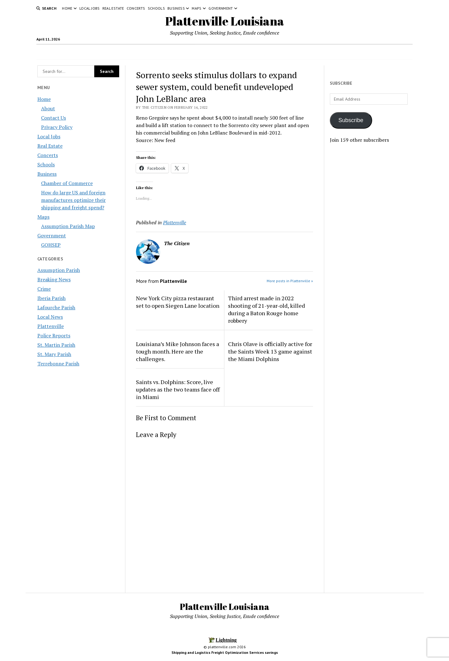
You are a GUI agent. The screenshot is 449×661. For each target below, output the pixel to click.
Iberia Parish (51, 298)
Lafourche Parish (56, 307)
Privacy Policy (56, 127)
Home (67, 8)
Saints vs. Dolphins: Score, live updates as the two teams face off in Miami (178, 389)
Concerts (136, 8)
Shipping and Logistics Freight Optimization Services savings (224, 652)
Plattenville (50, 326)
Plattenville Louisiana (224, 21)
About (48, 108)
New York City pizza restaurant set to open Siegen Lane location (177, 301)
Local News (50, 316)
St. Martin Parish (56, 344)
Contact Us (53, 117)
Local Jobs (89, 8)
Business (176, 8)
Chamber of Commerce (67, 183)
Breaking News (54, 279)
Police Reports (53, 335)
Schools (156, 8)
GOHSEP (51, 244)
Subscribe (351, 120)
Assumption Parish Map (68, 226)
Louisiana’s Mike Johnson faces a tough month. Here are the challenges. (177, 351)
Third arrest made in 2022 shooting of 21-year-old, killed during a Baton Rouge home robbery (266, 309)
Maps (196, 8)
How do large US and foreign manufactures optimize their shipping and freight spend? (73, 200)
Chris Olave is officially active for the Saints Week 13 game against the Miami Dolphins (270, 351)
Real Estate (113, 8)
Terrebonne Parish (58, 363)
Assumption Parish (58, 270)
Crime (44, 288)
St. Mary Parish (54, 354)
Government (220, 8)
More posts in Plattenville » (290, 280)
